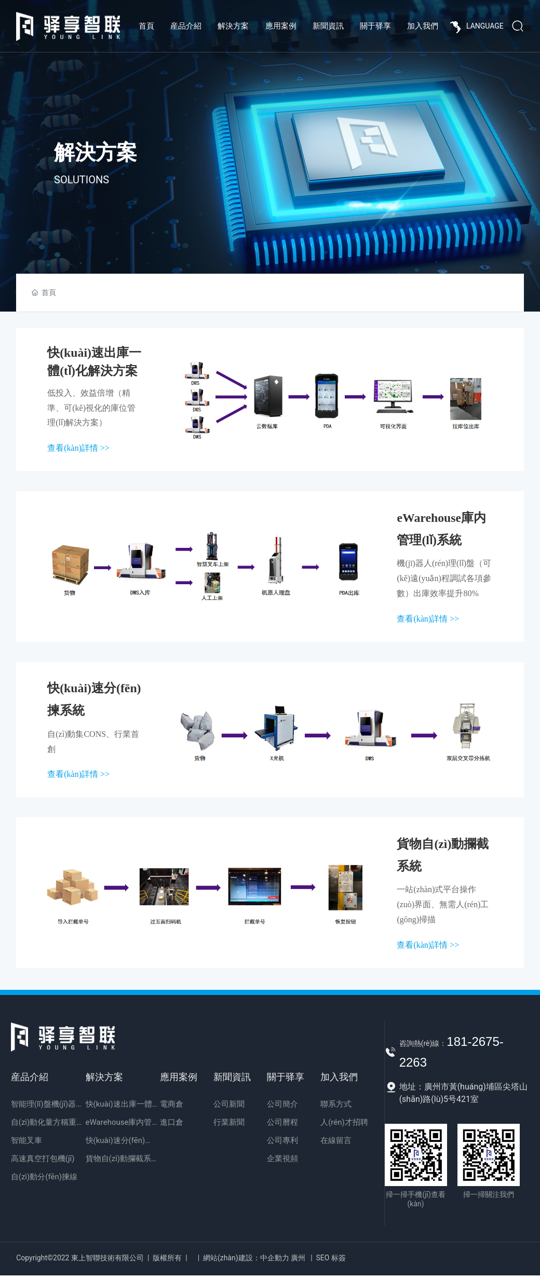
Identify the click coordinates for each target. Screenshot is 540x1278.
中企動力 (274, 1260)
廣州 (298, 1260)
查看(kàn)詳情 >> (78, 448)
